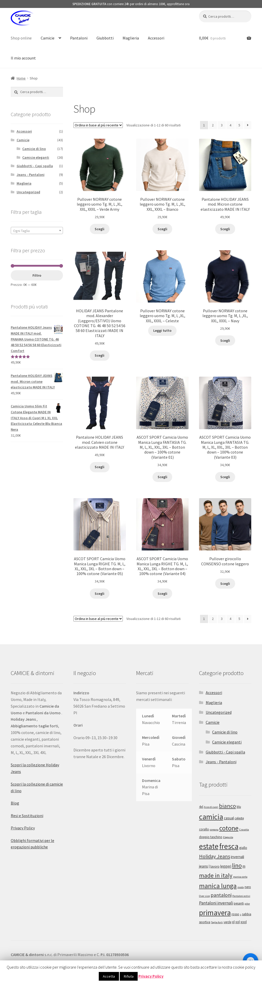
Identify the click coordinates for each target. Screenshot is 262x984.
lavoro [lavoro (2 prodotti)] (215, 866)
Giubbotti (105, 38)
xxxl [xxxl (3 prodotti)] (244, 921)
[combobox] (37, 230)
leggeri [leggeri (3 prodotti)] (225, 866)
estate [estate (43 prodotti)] (209, 846)
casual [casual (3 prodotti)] (229, 818)
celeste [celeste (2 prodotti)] (239, 818)
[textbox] (37, 230)
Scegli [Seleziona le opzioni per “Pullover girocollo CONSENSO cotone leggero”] (225, 583)
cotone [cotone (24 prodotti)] (228, 828)
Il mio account (23, 58)
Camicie (47, 38)
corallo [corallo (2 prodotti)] (204, 829)
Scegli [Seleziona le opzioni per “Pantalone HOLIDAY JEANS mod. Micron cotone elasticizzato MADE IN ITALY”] (225, 229)
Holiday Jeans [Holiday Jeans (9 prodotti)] (214, 856)
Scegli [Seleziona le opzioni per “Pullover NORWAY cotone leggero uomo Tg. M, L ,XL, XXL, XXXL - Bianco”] (162, 229)
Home (21, 78)
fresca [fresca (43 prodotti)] (228, 846)
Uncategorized (28, 192)
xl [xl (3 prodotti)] (233, 921)
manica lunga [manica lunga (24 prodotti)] (218, 885)
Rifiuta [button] (129, 976)
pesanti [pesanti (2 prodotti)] (239, 903)
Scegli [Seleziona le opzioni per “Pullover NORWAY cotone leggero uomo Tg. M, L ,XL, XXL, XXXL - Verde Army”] (99, 229)
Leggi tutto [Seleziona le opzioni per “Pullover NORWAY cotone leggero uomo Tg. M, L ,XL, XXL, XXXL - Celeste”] (162, 330)
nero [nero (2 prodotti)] (248, 887)
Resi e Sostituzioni (27, 815)
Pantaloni (79, 38)
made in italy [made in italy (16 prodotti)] (215, 875)
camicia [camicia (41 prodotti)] (211, 816)
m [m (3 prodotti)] (244, 866)
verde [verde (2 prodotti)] (227, 922)
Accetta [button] (109, 976)
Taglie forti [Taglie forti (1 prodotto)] (217, 922)
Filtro (36, 275)
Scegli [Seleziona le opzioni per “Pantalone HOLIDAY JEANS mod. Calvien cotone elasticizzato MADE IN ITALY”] (99, 467)
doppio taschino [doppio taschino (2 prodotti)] (210, 837)
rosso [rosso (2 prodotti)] (235, 914)
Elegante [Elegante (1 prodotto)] (228, 837)
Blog (15, 803)
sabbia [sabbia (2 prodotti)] (246, 914)
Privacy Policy (23, 827)
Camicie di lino (34, 148)
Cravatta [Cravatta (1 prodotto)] (244, 829)
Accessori (156, 38)
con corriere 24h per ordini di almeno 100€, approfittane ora (131, 4)
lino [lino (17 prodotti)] (237, 865)
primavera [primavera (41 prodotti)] (215, 912)
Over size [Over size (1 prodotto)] (204, 896)
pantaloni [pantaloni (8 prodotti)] (221, 895)
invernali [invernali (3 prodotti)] (237, 856)
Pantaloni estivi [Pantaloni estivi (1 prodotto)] (241, 896)
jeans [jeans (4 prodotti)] (203, 866)
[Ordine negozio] (98, 125)
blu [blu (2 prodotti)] (239, 807)
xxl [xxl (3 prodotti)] (237, 921)
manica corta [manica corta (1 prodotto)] (240, 876)
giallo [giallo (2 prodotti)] (243, 848)
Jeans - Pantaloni (31, 174)
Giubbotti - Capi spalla (35, 166)
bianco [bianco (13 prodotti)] (227, 805)
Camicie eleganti (35, 157)
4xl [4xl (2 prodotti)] (201, 807)
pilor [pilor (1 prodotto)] (247, 903)
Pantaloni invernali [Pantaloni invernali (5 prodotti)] (216, 903)
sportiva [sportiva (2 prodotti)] (204, 922)
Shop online (21, 38)
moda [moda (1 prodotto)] (240, 887)
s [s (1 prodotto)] (240, 914)
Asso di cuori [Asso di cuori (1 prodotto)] (211, 807)
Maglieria (131, 38)
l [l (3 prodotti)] (209, 866)
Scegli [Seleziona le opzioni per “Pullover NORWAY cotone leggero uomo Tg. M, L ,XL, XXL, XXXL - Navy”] (225, 340)
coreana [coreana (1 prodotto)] (214, 829)
